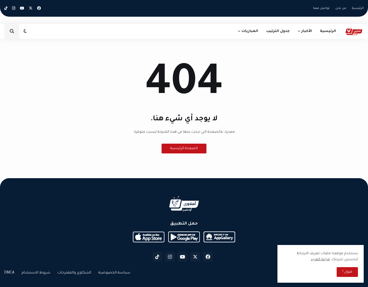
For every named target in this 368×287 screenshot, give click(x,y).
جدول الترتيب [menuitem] (278, 31)
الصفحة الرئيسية (184, 149)
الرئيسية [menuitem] (328, 31)
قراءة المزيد (320, 260)
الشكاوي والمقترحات (74, 273)
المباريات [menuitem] (249, 31)
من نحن (340, 8)
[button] (25, 31)
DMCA (9, 273)
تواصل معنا (321, 8)
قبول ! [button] (347, 272)
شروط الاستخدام (36, 273)
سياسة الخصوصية (114, 273)
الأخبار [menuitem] (306, 31)
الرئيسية (358, 8)
